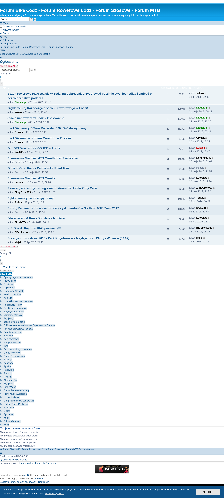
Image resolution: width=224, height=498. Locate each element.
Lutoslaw (20, 182)
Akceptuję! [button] (208, 492)
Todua (18, 202)
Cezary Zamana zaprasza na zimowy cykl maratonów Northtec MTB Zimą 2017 (63, 208)
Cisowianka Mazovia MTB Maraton (32, 178)
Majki (18, 242)
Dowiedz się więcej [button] (54, 493)
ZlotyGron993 (23, 192)
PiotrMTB (20, 222)
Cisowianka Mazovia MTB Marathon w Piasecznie (42, 158)
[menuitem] (13, 26)
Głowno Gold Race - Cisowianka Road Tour (38, 168)
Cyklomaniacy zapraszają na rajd (31, 198)
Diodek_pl (21, 102)
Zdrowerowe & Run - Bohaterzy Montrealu (37, 218)
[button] (1, 84)
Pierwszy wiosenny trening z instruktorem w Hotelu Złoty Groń (52, 188)
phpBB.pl (38, 478)
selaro (200, 93)
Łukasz (200, 147)
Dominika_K (203, 157)
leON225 (201, 207)
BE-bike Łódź (22, 232)
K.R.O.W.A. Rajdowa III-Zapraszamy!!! (34, 228)
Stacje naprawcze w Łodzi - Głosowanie (35, 118)
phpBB (26, 475)
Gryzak (19, 132)
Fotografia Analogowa (46, 463)
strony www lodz (26, 463)
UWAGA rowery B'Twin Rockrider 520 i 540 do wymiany (46, 128)
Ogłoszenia (9, 62)
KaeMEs (19, 152)
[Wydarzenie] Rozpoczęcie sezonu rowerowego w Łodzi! (47, 108)
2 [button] (0, 80)
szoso (18, 112)
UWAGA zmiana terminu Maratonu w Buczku (39, 138)
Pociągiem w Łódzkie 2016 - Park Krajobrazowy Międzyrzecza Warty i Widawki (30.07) (68, 238)
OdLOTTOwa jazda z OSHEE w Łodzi (33, 148)
